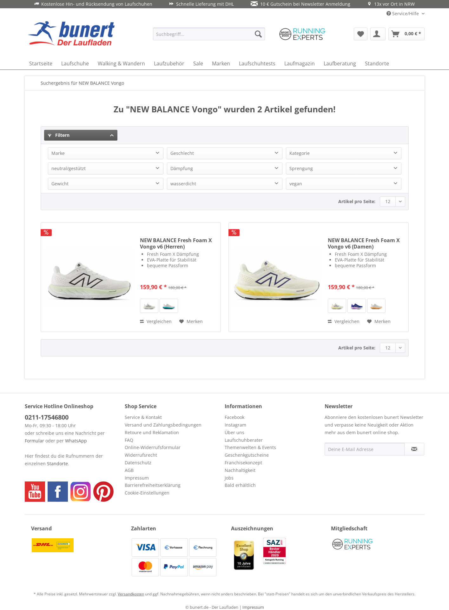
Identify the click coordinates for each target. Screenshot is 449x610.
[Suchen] (258, 34)
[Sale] (198, 63)
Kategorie (299, 153)
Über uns (234, 432)
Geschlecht (182, 153)
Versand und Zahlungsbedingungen (163, 425)
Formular (34, 441)
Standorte (57, 464)
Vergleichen (156, 321)
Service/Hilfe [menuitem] (403, 13)
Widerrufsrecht (141, 455)
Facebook (234, 417)
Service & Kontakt (143, 417)
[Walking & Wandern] (121, 63)
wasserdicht (183, 184)
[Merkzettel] (360, 34)
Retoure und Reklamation (152, 432)
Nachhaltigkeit (240, 470)
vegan (295, 184)
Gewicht (60, 184)
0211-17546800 (47, 417)
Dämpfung (181, 168)
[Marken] (221, 63)
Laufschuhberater (244, 440)
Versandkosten (131, 594)
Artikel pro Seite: (356, 201)
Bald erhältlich (240, 485)
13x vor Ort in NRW (391, 4)
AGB (129, 470)
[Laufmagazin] (299, 63)
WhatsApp (76, 441)
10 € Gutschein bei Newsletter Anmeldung (300, 4)
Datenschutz (138, 463)
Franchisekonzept (243, 463)
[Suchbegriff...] (209, 34)
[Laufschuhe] (75, 63)
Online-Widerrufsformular (153, 447)
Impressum (137, 478)
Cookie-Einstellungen (147, 493)
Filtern (58, 135)
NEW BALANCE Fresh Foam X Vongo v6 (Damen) (364, 243)
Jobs (229, 478)
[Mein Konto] (378, 34)
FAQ (129, 440)
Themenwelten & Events (250, 447)
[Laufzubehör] (169, 63)
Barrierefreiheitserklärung (153, 485)
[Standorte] (376, 63)
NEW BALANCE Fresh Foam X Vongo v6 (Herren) (176, 243)
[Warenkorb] (406, 34)
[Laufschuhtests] (257, 63)
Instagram (235, 425)
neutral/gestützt (68, 168)
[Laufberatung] (339, 63)
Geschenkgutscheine (247, 455)
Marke (58, 153)
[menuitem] (209, 34)
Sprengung (301, 168)
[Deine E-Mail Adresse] (365, 449)
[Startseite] (41, 63)
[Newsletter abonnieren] (414, 449)
